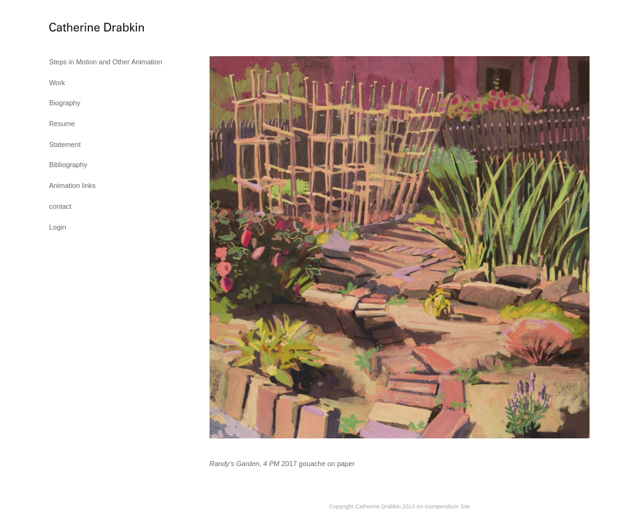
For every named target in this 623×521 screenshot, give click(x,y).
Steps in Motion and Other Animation (105, 62)
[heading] (80, 28)
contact (60, 206)
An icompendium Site (443, 506)
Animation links (72, 185)
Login (57, 227)
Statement (65, 144)
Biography (65, 103)
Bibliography (68, 164)
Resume (62, 123)
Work (57, 82)
